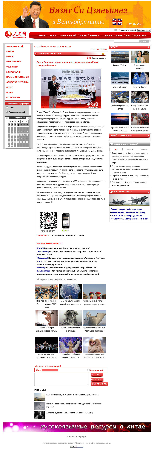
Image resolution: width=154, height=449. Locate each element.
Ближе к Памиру (120, 87)
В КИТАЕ (10, 52)
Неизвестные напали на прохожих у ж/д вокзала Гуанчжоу (76, 258)
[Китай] (40, 248)
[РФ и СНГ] (42, 261)
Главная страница (46, 35)
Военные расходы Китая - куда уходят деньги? (67, 248)
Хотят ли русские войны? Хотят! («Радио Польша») (69, 413)
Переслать (43, 280)
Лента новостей (68, 35)
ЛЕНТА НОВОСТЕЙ (14, 46)
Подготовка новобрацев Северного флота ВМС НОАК (46, 304)
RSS (128, 35)
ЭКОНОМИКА (12, 67)
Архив (119, 35)
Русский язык (40, 46)
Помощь (108, 35)
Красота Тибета (119, 65)
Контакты (95, 35)
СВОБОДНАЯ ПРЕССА (122, 192)
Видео (83, 35)
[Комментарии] (44, 271)
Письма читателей (17, 112)
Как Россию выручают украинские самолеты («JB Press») (72, 395)
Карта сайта (140, 35)
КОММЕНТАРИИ (13, 72)
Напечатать (70, 280)
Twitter (81, 235)
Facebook (70, 235)
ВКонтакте (58, 235)
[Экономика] (43, 251)
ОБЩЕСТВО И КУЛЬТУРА (17, 82)
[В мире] (41, 268)
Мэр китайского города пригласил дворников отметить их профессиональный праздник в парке (130, 169)
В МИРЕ (10, 57)
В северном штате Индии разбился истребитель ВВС (71, 268)
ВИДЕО (9, 92)
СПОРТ (9, 87)
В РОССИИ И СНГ (14, 62)
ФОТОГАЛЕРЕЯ (13, 97)
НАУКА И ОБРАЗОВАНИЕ (17, 77)
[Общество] (42, 258)
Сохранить (56, 280)
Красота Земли (139, 87)
